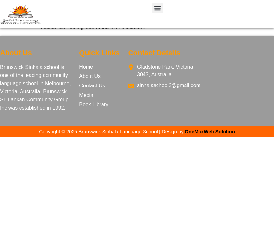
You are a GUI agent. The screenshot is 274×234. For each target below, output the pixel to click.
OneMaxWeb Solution (210, 131)
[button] (157, 8)
